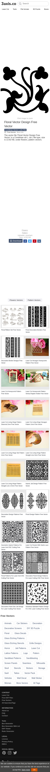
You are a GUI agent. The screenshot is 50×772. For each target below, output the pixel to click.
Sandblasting (32, 658)
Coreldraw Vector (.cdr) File (15, 130)
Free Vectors (6, 700)
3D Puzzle (36, 9)
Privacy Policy (7, 742)
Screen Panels (10, 663)
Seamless (26, 663)
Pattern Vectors (34, 300)
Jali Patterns (20, 648)
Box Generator (7, 723)
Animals (7, 623)
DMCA (4, 744)
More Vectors (22, 683)
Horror (7, 648)
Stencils (17, 668)
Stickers (29, 668)
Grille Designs (35, 643)
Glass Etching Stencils (14, 643)
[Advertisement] (25, 37)
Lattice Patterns (11, 653)
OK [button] (34, 770)
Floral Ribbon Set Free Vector (11, 330)
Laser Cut (5, 9)
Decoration (37, 623)
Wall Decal (21, 678)
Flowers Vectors (16, 300)
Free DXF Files (7, 698)
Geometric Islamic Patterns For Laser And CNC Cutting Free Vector (11, 547)
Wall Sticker (36, 678)
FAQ (3, 713)
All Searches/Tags (9, 703)
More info (20, 132)
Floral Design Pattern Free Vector (37, 514)
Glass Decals (20, 633)
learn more (26, 770)
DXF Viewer (6, 729)
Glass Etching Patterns (14, 638)
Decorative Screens (13, 628)
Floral (6, 633)
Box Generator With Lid (11, 726)
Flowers (25, 230)
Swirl (6, 673)
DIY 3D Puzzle (33, 628)
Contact (5, 716)
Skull (6, 668)
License (5, 739)
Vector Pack (29, 673)
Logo (25, 653)
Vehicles (8, 678)
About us (5, 711)
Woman (7, 683)
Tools (15, 9)
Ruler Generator (8, 731)
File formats (25, 9)
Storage (41, 668)
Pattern (25, 233)
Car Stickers (22, 623)
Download (15, 241)
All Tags (36, 683)
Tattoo (16, 673)
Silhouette (40, 663)
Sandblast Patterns (12, 658)
